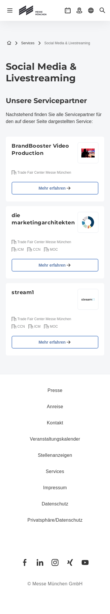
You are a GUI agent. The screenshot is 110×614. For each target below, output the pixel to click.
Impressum (55, 487)
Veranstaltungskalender (55, 439)
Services (24, 43)
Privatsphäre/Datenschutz (55, 520)
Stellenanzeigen (55, 455)
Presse (55, 390)
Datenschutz (55, 503)
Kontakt (55, 422)
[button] (68, 10)
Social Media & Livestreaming (64, 43)
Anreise (55, 406)
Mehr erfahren (54, 188)
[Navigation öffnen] (10, 10)
